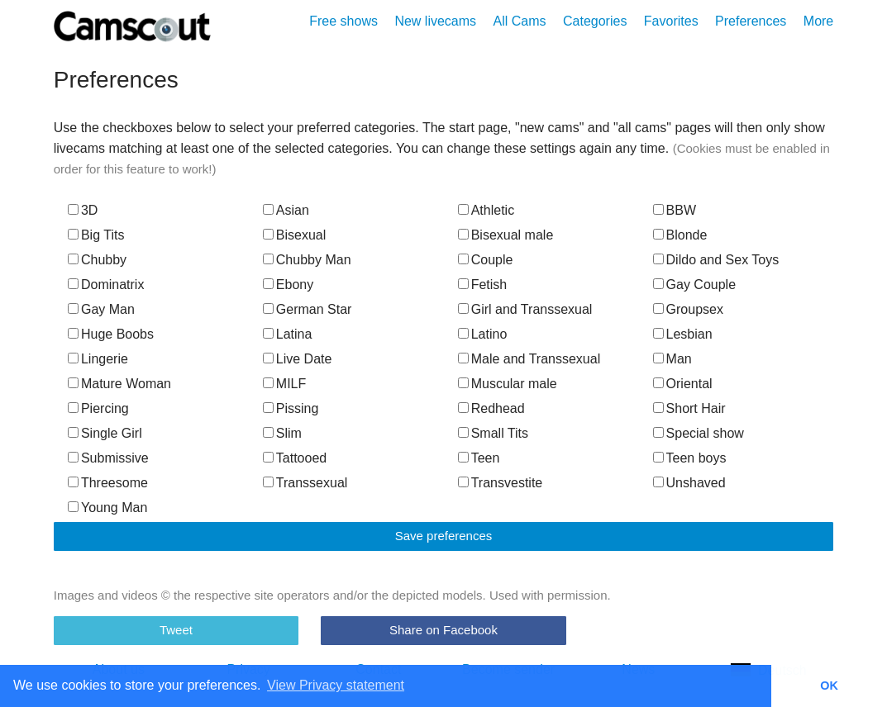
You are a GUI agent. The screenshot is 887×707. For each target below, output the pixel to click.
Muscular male (507, 384)
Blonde (680, 235)
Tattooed (295, 458)
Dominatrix (106, 285)
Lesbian (683, 334)
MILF (284, 384)
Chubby (97, 260)
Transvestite (500, 483)
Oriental (683, 384)
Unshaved (689, 483)
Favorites (671, 21)
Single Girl (105, 433)
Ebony (288, 285)
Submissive (108, 458)
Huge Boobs (111, 334)
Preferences (750, 21)
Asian (286, 210)
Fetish (483, 285)
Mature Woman (119, 384)
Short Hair (689, 408)
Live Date (297, 359)
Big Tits (96, 235)
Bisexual (294, 235)
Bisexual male (506, 235)
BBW (674, 210)
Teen (479, 458)
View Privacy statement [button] (335, 685)
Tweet (176, 630)
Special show (698, 433)
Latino (483, 334)
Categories (595, 21)
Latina (287, 334)
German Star (307, 309)
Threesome (108, 483)
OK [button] (829, 685)
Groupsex (688, 309)
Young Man (107, 508)
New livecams (435, 21)
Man (672, 359)
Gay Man (101, 309)
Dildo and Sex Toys (716, 260)
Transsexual (305, 483)
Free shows (343, 21)
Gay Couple (695, 285)
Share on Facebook (443, 630)
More (818, 21)
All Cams (520, 21)
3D (83, 210)
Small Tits (493, 433)
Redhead (491, 408)
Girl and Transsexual (525, 309)
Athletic (486, 210)
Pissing (291, 408)
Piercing (98, 408)
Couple (485, 260)
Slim (282, 433)
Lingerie (98, 359)
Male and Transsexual (529, 359)
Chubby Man (307, 260)
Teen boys (690, 458)
